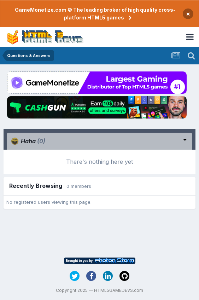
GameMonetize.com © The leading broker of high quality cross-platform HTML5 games (95, 14)
